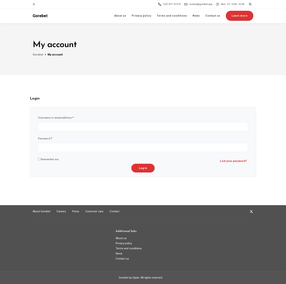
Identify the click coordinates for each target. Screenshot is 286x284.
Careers (61, 211)
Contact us (212, 15)
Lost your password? (233, 161)
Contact (114, 211)
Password (45, 138)
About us (120, 15)
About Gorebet (41, 211)
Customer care (94, 211)
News (196, 15)
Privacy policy (141, 15)
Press (75, 211)
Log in (143, 168)
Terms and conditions (172, 15)
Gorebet (40, 16)
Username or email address (56, 117)
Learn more (240, 15)
